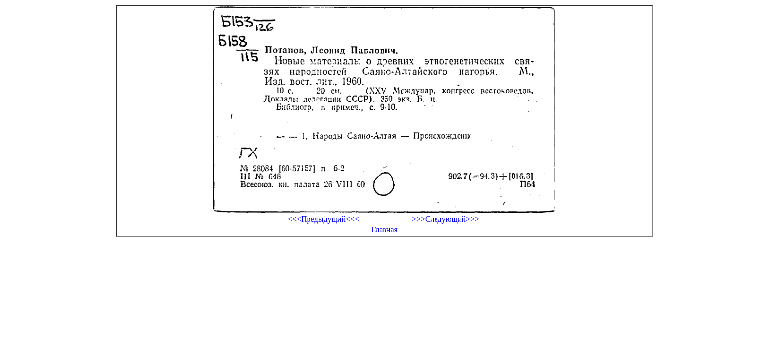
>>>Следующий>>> (445, 219)
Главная (384, 230)
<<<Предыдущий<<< (323, 219)
